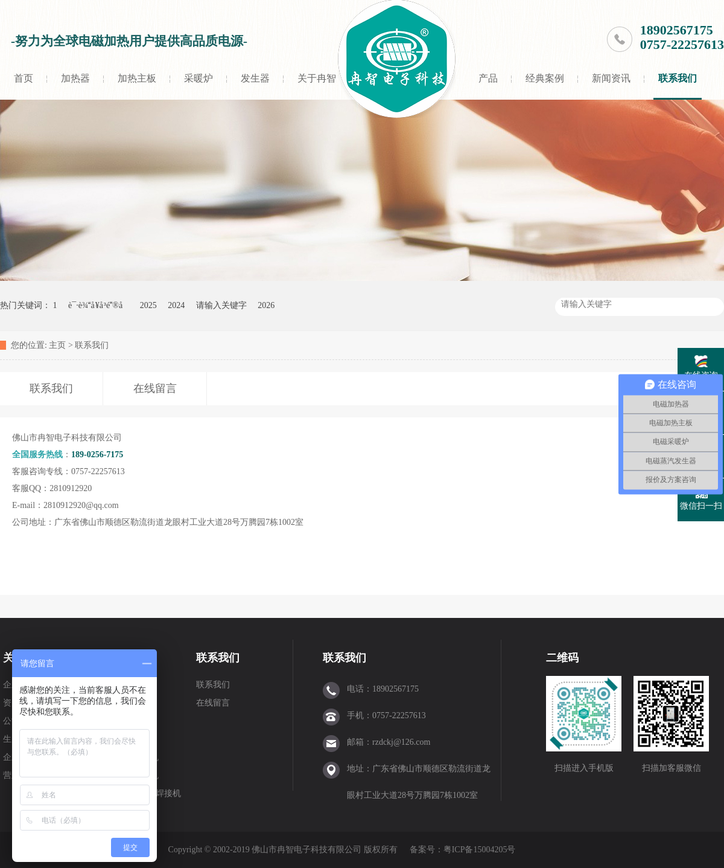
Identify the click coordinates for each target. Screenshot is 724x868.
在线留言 (213, 702)
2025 (148, 305)
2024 (176, 305)
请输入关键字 (221, 305)
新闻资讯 (611, 78)
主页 (57, 345)
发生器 (255, 78)
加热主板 (137, 78)
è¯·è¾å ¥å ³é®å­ (98, 305)
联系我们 (677, 78)
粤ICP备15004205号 (479, 849)
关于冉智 (316, 78)
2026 (266, 305)
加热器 (75, 78)
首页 (23, 78)
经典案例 (545, 78)
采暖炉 (198, 78)
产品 (488, 78)
